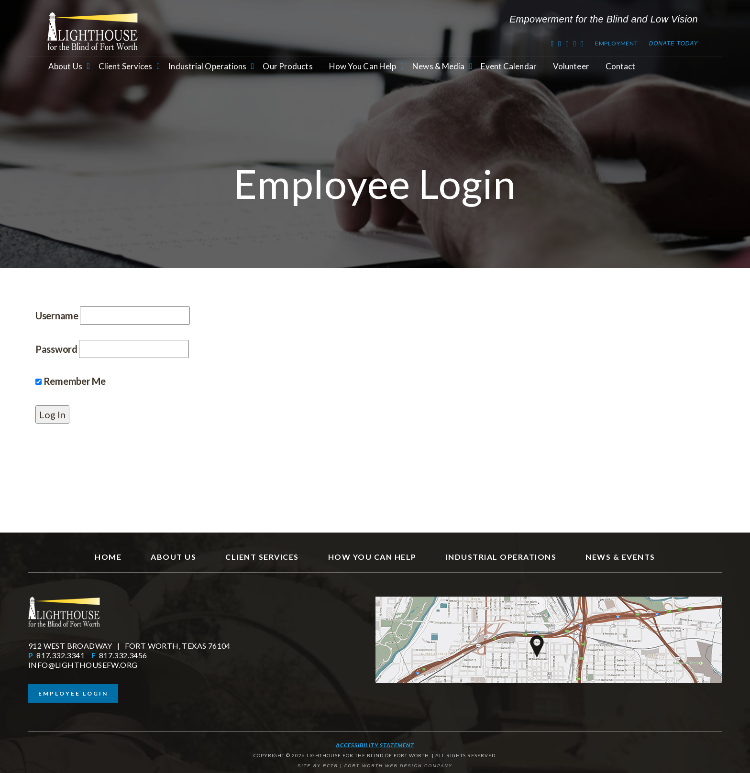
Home (108, 556)
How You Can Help (363, 66)
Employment (616, 43)
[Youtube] (567, 43)
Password (56, 349)
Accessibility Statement (375, 745)
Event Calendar (508, 66)
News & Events (620, 556)
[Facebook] (560, 43)
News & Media (438, 66)
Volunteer (571, 66)
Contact (621, 66)
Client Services (126, 66)
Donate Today (673, 43)
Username (56, 315)
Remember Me (70, 381)
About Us (65, 66)
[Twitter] (552, 43)
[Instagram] (582, 43)
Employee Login (73, 693)
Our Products (287, 66)
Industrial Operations (207, 66)
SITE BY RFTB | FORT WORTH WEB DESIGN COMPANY (375, 765)
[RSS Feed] (574, 43)
